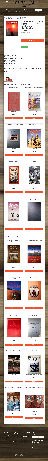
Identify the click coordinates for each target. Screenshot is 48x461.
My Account (6, 435)
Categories (18, 9)
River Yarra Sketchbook (13, 87)
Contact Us (24, 9)
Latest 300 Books (16, 11)
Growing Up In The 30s (13, 161)
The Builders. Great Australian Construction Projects (15, 18)
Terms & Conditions (25, 436)
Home (7, 9)
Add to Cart (32, 40)
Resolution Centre (6, 441)
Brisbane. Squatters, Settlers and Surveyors (34, 277)
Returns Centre (25, 441)
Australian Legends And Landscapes (34, 240)
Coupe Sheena (34, 411)
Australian (10, 17)
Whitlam (34, 161)
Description (7, 51)
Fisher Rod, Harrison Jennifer (34, 300)
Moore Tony (14, 374)
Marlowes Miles (25, 11)
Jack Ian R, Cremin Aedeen (13, 264)
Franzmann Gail (14, 337)
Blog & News (9, 11)
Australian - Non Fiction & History (19, 17)
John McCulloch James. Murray (13, 300)
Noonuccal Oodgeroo (34, 264)
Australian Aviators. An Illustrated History (34, 124)
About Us (12, 9)
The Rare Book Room (10, 13)
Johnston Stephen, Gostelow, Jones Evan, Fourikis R (34, 374)
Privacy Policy (25, 438)
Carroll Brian (13, 111)
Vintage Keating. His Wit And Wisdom (13, 198)
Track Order (6, 437)
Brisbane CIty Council (34, 337)
